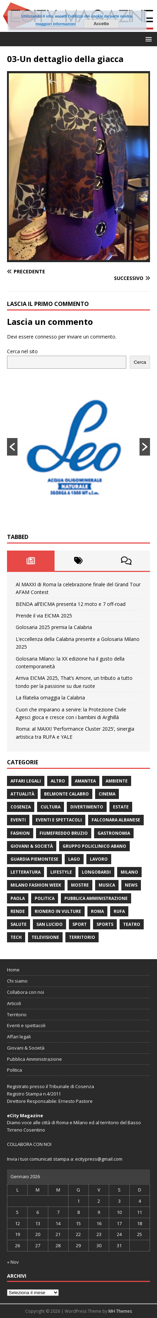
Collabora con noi (25, 992)
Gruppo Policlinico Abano (94, 846)
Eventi (18, 820)
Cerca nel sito (22, 351)
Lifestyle (61, 872)
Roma (97, 911)
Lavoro (99, 859)
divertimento (86, 807)
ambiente (117, 781)
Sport (79, 924)
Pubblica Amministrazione (96, 898)
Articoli (14, 1003)
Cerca (140, 362)
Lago (74, 859)
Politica (45, 898)
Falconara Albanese (116, 820)
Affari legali (25, 781)
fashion (20, 833)
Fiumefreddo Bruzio (64, 833)
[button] (147, 39)
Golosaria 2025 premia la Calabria (54, 627)
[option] (78, 447)
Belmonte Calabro (66, 794)
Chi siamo (17, 981)
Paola (17, 898)
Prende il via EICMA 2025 (44, 615)
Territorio (82, 937)
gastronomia (114, 833)
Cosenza (20, 807)
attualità (22, 794)
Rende (17, 911)
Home (13, 970)
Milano (129, 872)
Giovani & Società (31, 846)
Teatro (131, 924)
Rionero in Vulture (58, 911)
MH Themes (120, 1311)
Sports (105, 924)
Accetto (101, 23)
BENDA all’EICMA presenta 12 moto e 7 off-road (71, 604)
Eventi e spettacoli (59, 820)
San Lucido (49, 924)
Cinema (107, 794)
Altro (58, 781)
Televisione (45, 937)
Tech (16, 937)
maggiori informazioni (56, 24)
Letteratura (25, 872)
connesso (46, 336)
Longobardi (96, 872)
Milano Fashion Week (35, 885)
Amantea (85, 781)
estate (121, 807)
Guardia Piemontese (34, 859)
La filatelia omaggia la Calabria (50, 697)
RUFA (119, 911)
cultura (50, 807)
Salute (18, 924)
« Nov (13, 1262)
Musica (107, 885)
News (131, 885)
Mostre (80, 885)
